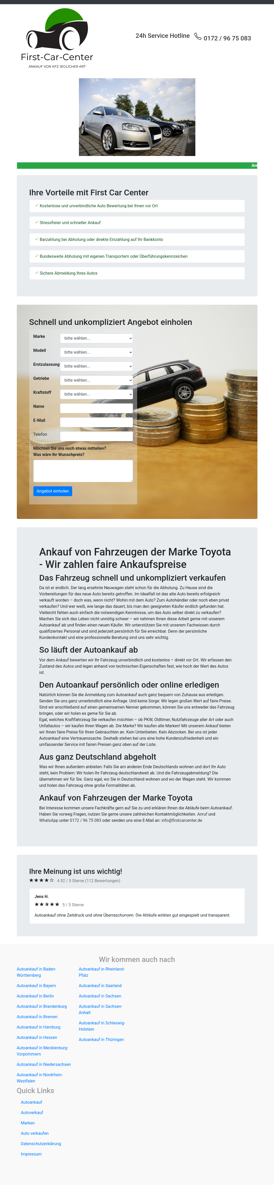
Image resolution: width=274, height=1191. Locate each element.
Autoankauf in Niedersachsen (44, 1064)
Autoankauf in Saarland (100, 985)
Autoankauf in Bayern (36, 985)
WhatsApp (48, 820)
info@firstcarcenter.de (181, 820)
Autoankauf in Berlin (35, 996)
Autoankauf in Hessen (37, 1037)
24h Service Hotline (163, 35)
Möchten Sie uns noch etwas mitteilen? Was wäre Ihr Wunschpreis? (69, 451)
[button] (35, 117)
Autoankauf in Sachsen (100, 996)
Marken (28, 1123)
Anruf (202, 814)
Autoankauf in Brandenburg (42, 1006)
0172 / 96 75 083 (222, 37)
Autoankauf (31, 1102)
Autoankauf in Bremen (37, 1016)
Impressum (31, 1154)
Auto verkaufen (35, 1133)
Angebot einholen (53, 491)
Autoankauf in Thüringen (101, 1039)
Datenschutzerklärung (41, 1143)
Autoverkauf (32, 1112)
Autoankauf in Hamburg (39, 1027)
